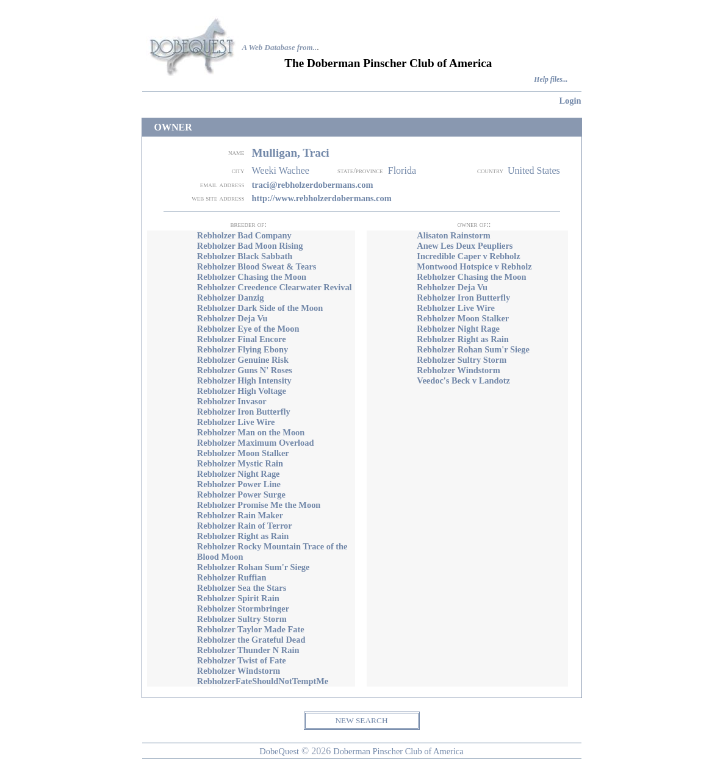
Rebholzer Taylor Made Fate (250, 629)
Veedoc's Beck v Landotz (463, 380)
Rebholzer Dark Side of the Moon (260, 308)
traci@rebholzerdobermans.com (312, 185)
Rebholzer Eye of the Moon (248, 329)
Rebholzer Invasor (232, 401)
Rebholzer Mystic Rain (240, 463)
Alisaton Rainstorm (453, 235)
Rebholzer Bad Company (244, 235)
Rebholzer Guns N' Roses (244, 370)
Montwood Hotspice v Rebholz (474, 266)
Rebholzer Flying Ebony (242, 349)
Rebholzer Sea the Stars (241, 588)
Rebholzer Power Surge (241, 494)
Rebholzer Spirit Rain (238, 598)
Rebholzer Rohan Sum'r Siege (253, 567)
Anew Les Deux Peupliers (465, 246)
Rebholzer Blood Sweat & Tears (257, 266)
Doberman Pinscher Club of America (398, 751)
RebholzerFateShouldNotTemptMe (262, 681)
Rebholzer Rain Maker (240, 515)
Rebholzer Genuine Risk (243, 360)
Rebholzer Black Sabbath (244, 256)
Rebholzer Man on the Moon (250, 432)
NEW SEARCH (361, 720)
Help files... (550, 80)
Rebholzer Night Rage (238, 474)
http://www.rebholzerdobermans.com (321, 198)
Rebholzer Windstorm (238, 671)
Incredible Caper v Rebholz (468, 256)
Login (570, 100)
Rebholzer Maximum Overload (255, 443)
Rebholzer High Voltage (241, 391)
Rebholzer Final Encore (241, 339)
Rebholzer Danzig (230, 297)
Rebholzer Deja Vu (232, 318)
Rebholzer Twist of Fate (241, 660)
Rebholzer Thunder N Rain (248, 650)
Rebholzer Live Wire (236, 422)
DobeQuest (279, 751)
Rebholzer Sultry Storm (242, 619)
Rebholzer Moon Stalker (243, 453)
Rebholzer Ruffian (232, 577)
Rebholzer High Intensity (244, 380)
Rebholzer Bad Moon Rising (250, 246)
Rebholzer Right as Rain (243, 536)
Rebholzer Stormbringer (243, 608)
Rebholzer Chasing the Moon (251, 277)
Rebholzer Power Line (239, 484)
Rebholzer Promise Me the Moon (259, 505)
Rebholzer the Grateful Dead (251, 639)
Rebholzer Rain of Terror (244, 525)
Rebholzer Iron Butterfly (243, 411)
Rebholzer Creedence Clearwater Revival (274, 287)
